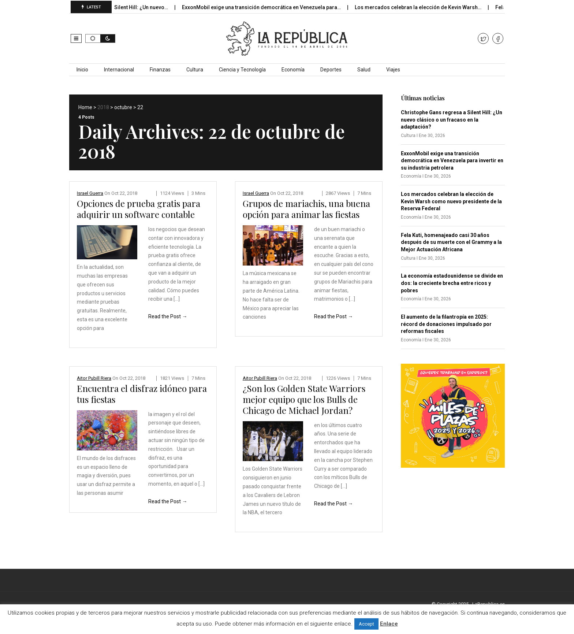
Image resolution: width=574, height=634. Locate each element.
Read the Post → (167, 316)
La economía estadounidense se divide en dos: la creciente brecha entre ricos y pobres (452, 283)
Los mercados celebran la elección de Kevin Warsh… (424, 7)
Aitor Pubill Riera (94, 378)
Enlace (389, 623)
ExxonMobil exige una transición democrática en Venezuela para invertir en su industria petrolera (452, 161)
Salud (363, 70)
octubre (123, 107)
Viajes (393, 70)
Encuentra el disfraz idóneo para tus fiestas (142, 393)
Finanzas (160, 70)
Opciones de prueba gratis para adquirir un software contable (138, 208)
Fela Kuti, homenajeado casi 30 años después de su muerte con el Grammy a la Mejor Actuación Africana (451, 242)
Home (85, 107)
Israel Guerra (90, 193)
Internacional (119, 70)
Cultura (194, 70)
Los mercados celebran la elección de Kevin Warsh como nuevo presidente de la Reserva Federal (451, 201)
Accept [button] (366, 624)
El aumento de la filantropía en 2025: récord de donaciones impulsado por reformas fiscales (446, 324)
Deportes (331, 70)
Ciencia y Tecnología (242, 70)
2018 (103, 107)
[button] (76, 38)
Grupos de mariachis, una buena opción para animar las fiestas (306, 208)
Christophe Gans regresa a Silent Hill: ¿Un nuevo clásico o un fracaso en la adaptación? (451, 120)
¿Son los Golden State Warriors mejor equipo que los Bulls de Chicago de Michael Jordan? (304, 399)
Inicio (82, 70)
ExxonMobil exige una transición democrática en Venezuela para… (267, 7)
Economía (293, 70)
